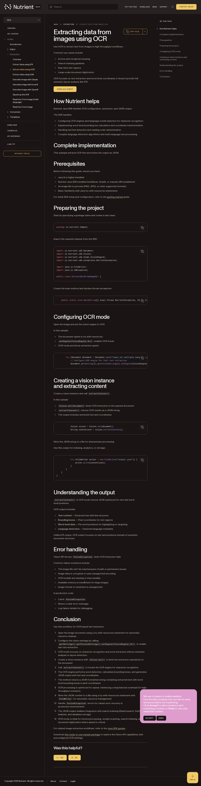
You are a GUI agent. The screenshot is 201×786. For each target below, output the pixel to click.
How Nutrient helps (168, 28)
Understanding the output (171, 65)
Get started (12, 34)
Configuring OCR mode (170, 51)
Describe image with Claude (25, 79)
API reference (13, 136)
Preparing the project (169, 45)
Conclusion (165, 76)
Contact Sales (186, 7)
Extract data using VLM (23, 74)
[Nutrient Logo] (22, 6)
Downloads (12, 125)
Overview (11, 28)
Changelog (12, 130)
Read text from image (23, 107)
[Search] (83, 7)
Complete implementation (172, 34)
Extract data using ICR (23, 64)
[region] (100, 300)
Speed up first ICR (21, 94)
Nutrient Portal (22, 153)
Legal (72, 781)
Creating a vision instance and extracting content (173, 58)
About (53, 781)
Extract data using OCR (24, 69)
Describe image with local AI (25, 84)
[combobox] (145, 31)
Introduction (15, 44)
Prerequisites (166, 40)
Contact (63, 781)
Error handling (166, 71)
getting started (115, 197)
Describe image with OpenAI (25, 89)
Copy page (132, 31)
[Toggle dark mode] (172, 7)
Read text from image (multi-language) (26, 101)
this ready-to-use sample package (82, 734)
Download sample (65, 89)
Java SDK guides (116, 728)
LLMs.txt (11, 144)
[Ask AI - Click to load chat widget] (192, 777)
